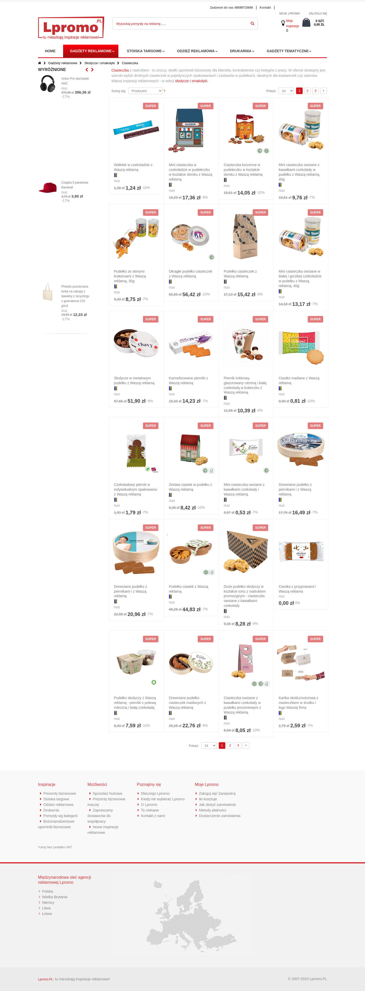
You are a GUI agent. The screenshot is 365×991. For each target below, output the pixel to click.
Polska (47, 891)
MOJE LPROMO (289, 13)
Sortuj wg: (119, 91)
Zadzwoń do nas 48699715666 (231, 7)
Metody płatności (212, 810)
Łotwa (47, 913)
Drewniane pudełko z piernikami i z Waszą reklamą (295, 489)
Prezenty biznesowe (59, 793)
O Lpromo (149, 804)
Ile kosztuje (208, 799)
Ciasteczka (120, 70)
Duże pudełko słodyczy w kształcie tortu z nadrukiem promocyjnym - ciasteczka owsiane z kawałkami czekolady (245, 596)
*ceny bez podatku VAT (55, 847)
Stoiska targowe (144, 51)
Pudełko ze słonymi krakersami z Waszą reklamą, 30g (130, 276)
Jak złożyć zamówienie (217, 804)
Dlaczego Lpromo (155, 793)
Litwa (46, 908)
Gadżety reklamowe (91, 51)
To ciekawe (150, 810)
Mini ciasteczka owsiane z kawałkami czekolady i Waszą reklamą (244, 489)
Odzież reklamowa (196, 51)
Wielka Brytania (54, 897)
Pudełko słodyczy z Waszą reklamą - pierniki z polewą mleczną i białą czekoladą (135, 703)
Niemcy (48, 902)
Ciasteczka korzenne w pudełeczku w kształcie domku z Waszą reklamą (243, 169)
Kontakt (265, 7)
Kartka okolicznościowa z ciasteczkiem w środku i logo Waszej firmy (298, 703)
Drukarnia (240, 51)
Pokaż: (271, 91)
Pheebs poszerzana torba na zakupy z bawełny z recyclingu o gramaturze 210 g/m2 (75, 296)
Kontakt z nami (153, 815)
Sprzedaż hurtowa (107, 793)
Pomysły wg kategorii (60, 815)
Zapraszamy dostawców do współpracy (100, 815)
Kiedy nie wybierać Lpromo (163, 799)
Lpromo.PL (45, 979)
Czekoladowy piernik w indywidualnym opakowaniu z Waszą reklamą (135, 489)
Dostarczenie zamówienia (220, 815)
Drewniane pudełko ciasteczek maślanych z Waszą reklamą (187, 703)
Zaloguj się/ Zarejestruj (217, 793)
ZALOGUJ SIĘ (318, 13)
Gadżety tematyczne (287, 51)
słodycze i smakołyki (191, 81)
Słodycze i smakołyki (99, 63)
